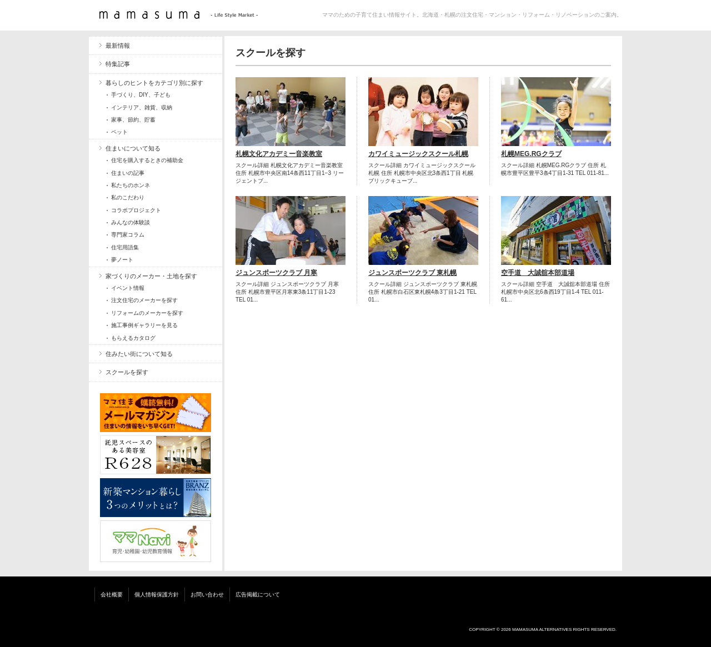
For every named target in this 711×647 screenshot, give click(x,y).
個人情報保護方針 (156, 594)
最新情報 (118, 45)
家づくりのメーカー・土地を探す (151, 276)
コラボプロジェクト (136, 210)
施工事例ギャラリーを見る (144, 325)
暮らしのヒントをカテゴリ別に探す (154, 82)
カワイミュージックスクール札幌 (418, 154)
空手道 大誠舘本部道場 (537, 273)
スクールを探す (127, 372)
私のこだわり (127, 197)
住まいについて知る (133, 148)
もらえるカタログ (133, 338)
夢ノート (122, 260)
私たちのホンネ (130, 185)
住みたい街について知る (139, 353)
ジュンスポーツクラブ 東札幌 (412, 273)
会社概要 (112, 594)
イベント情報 (127, 288)
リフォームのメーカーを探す (147, 313)
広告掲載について (258, 594)
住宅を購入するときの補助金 (147, 160)
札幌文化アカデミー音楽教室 (279, 154)
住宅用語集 (125, 247)
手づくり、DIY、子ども (141, 95)
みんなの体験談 (130, 222)
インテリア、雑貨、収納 (141, 107)
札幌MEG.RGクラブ (531, 154)
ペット (119, 132)
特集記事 (118, 64)
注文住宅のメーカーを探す (144, 300)
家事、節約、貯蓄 (133, 120)
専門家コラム (127, 235)
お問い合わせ (207, 594)
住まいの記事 (127, 173)
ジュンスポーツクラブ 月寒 (276, 273)
